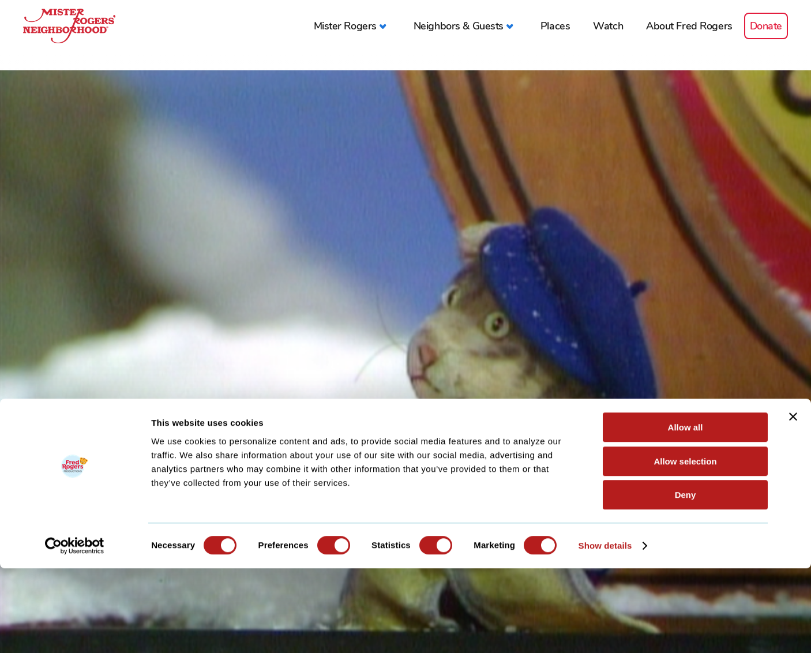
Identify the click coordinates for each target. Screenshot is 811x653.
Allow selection (685, 546)
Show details (605, 630)
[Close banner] (793, 501)
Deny (685, 579)
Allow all (685, 512)
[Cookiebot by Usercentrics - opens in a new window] (74, 630)
